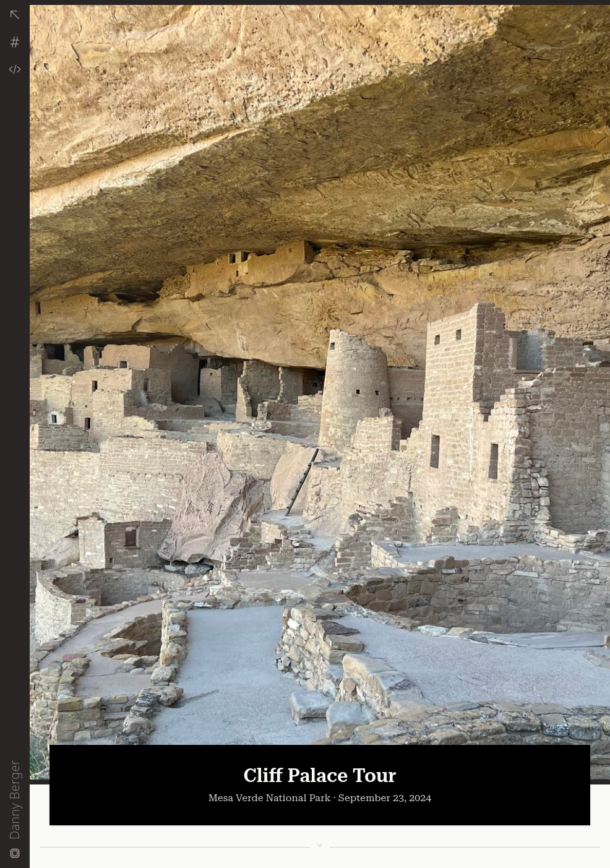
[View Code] (15, 69)
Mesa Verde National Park (269, 798)
